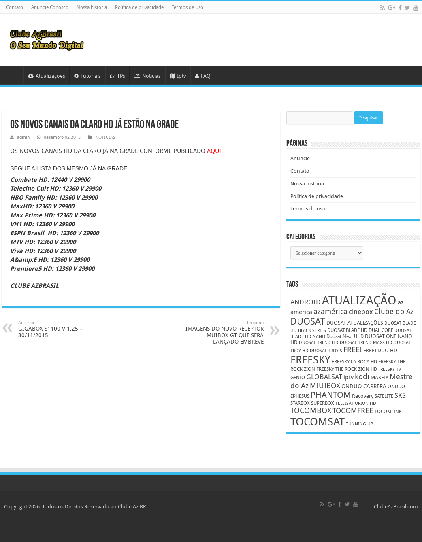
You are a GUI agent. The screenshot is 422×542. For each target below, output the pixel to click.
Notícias (147, 76)
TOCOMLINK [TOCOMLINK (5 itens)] (388, 411)
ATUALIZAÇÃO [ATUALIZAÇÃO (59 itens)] (359, 300)
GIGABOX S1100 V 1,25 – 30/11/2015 (59, 329)
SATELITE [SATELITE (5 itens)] (384, 396)
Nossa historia (92, 7)
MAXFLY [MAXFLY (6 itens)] (379, 377)
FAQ (203, 76)
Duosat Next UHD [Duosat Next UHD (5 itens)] (345, 336)
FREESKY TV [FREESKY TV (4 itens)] (389, 369)
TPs (117, 76)
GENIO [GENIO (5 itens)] (297, 377)
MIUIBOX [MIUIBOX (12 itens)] (325, 385)
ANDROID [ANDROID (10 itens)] (305, 302)
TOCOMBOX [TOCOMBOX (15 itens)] (310, 410)
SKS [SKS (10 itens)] (400, 396)
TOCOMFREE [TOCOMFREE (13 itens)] (352, 410)
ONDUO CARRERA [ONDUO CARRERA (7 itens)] (363, 386)
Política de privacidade (139, 7)
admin (23, 137)
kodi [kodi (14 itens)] (362, 376)
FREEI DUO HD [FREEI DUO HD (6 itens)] (380, 350)
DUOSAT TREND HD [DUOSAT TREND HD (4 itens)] (319, 342)
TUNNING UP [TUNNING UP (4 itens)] (359, 424)
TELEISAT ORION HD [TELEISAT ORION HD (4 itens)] (355, 403)
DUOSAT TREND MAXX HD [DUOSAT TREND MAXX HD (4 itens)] (366, 342)
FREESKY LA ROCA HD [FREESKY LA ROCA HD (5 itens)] (354, 362)
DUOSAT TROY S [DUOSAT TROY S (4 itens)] (326, 350)
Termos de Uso (187, 7)
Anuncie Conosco (49, 7)
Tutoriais (87, 76)
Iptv (178, 76)
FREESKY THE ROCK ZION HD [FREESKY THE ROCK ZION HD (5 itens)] (346, 369)
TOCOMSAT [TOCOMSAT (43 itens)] (317, 421)
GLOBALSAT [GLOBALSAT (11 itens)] (324, 377)
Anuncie (300, 158)
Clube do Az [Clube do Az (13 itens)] (394, 311)
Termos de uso (308, 209)
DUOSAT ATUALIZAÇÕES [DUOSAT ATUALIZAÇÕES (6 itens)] (354, 323)
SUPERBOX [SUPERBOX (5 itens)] (322, 403)
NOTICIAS (105, 137)
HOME (12, 74)
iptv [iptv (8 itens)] (348, 377)
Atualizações (46, 76)
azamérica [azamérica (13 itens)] (330, 311)
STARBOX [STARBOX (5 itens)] (300, 403)
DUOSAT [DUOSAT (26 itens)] (307, 321)
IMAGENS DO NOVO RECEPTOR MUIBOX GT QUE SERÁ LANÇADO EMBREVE (222, 332)
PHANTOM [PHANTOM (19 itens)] (331, 395)
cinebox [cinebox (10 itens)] (361, 312)
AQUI (214, 151)
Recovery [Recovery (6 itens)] (362, 396)
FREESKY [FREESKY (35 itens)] (310, 360)
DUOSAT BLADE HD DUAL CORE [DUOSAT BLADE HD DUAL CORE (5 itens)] (360, 330)
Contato (14, 7)
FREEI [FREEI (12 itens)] (352, 349)
